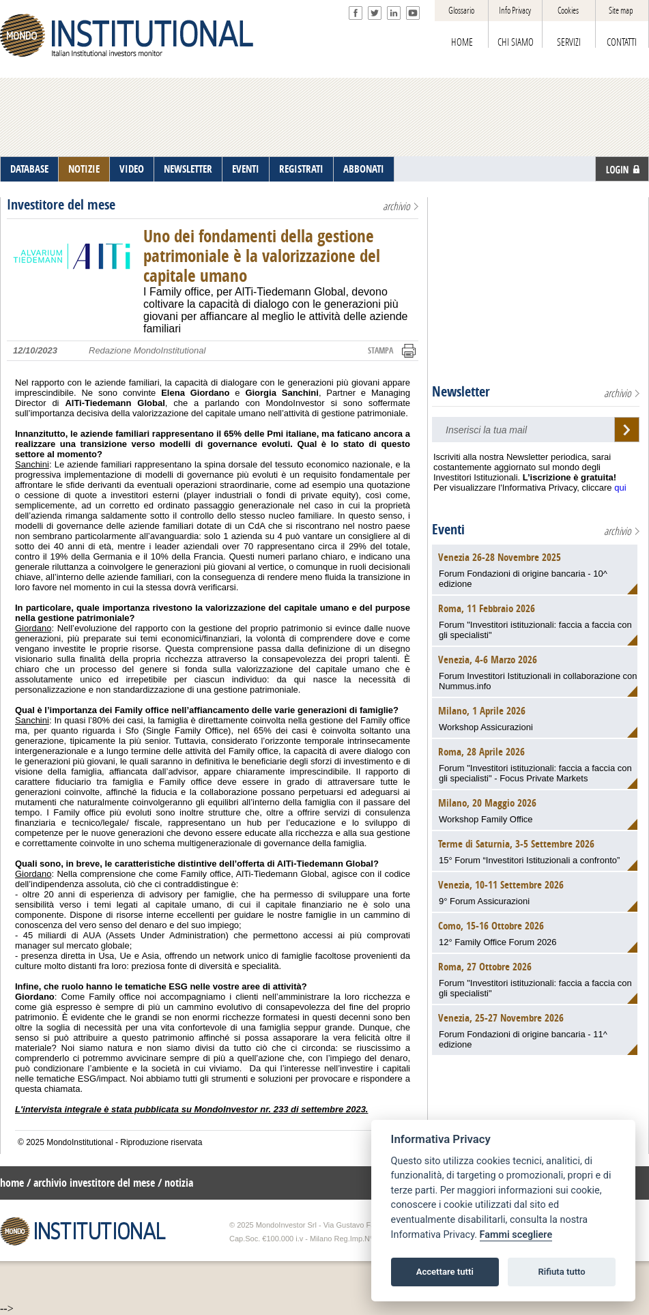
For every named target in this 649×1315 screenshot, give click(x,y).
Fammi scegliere (516, 1235)
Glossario (461, 10)
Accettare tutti (445, 1272)
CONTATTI (622, 42)
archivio (396, 206)
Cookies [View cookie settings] (568, 10)
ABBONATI (363, 169)
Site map (621, 10)
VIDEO (131, 169)
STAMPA (380, 351)
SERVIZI (569, 42)
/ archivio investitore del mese (91, 1182)
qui (620, 487)
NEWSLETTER (188, 169)
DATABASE (29, 169)
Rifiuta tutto (561, 1272)
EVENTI (245, 169)
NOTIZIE (84, 169)
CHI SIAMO (515, 42)
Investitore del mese (61, 205)
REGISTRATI (301, 169)
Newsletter (461, 392)
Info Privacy (515, 10)
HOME (462, 42)
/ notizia (175, 1182)
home (12, 1182)
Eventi (448, 529)
